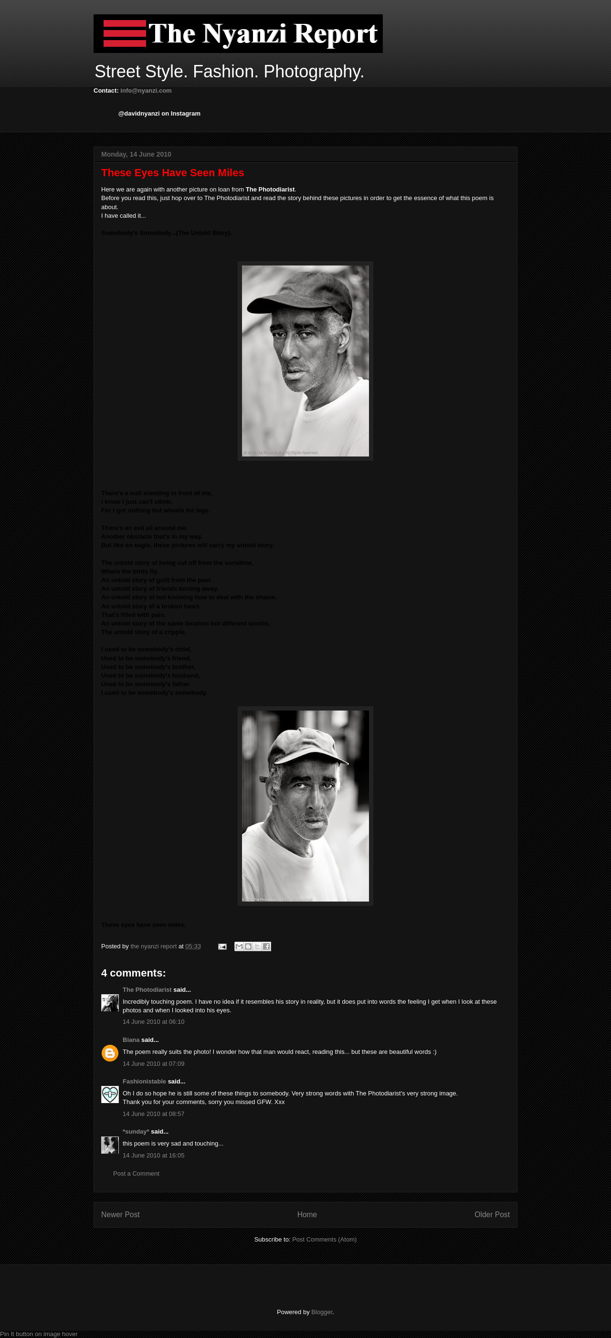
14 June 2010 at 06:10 (153, 1021)
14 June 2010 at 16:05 (153, 1155)
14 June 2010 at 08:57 (153, 1113)
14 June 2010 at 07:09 (153, 1063)
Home (307, 1215)
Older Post (492, 1215)
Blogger (321, 1312)
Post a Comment (136, 1173)
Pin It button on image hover (39, 1334)
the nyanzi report (154, 946)
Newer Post (120, 1215)
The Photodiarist (147, 989)
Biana (131, 1039)
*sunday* (136, 1131)
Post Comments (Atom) (324, 1239)
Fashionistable (144, 1081)
